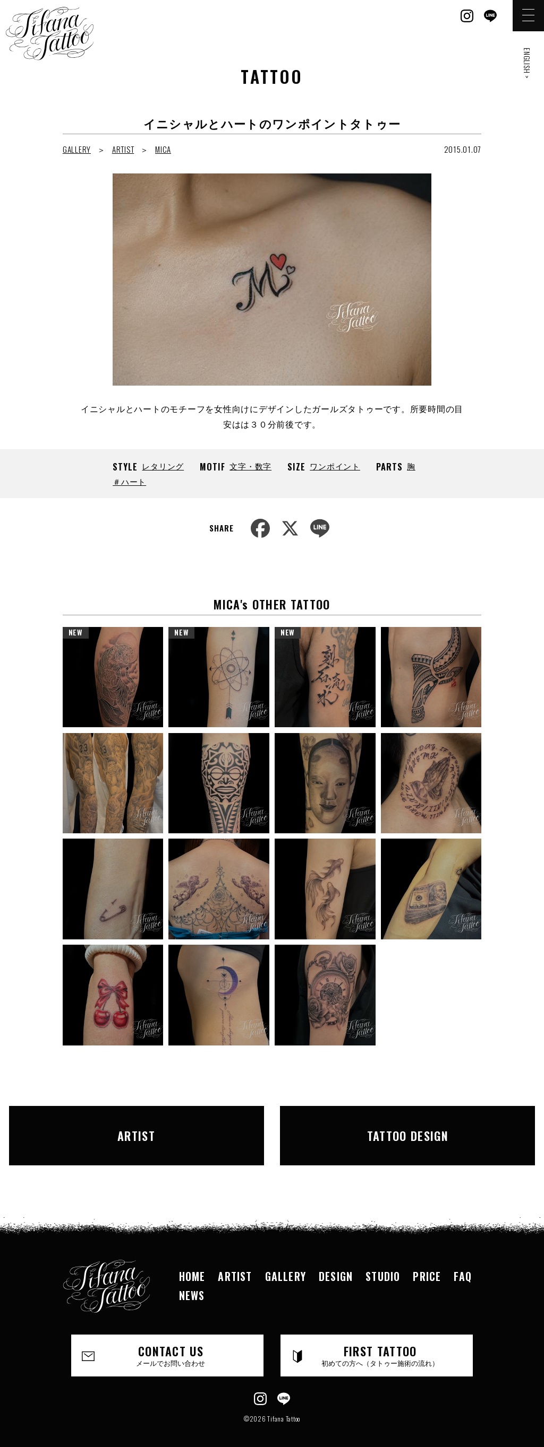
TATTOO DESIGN (383, 1127)
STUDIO (383, 1259)
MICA (163, 149)
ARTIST (123, 149)
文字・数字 (250, 466)
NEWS (192, 1278)
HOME (192, 1259)
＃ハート (129, 481)
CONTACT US (171, 1339)
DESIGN (336, 1259)
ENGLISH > (527, 63)
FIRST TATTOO (380, 1339)
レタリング (163, 466)
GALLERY (77, 149)
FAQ (463, 1259)
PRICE (427, 1259)
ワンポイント (335, 466)
